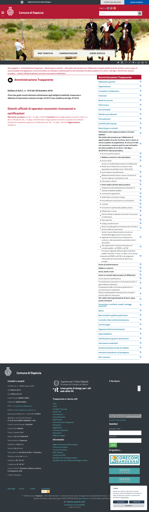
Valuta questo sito (76, 501)
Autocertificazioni (59, 417)
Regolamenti (57, 427)
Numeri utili (57, 411)
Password (112, 436)
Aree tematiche (45, 53)
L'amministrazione (68, 53)
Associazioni (57, 433)
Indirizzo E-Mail (114, 428)
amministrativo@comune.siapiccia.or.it (24, 410)
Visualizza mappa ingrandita (117, 420)
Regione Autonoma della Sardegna (39, 2)
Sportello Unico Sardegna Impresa (65, 457)
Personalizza (128, 505)
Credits (32, 488)
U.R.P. (55, 406)
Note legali (11, 488)
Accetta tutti (120, 502)
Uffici (55, 403)
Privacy (21, 488)
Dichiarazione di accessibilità (74, 504)
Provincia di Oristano (60, 447)
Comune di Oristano (60, 449)
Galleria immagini (59, 435)
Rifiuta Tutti (137, 502)
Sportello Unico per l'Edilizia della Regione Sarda (70, 460)
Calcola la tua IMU (59, 455)
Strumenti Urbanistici (60, 430)
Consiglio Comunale (60, 409)
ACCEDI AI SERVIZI (136, 2)
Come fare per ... (58, 414)
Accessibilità (45, 488)
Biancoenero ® (84, 498)
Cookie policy (124, 497)
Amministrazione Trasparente (63, 422)
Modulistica (57, 425)
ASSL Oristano (58, 452)
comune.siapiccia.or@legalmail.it (22, 406)
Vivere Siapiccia (97, 53)
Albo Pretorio (57, 419)
